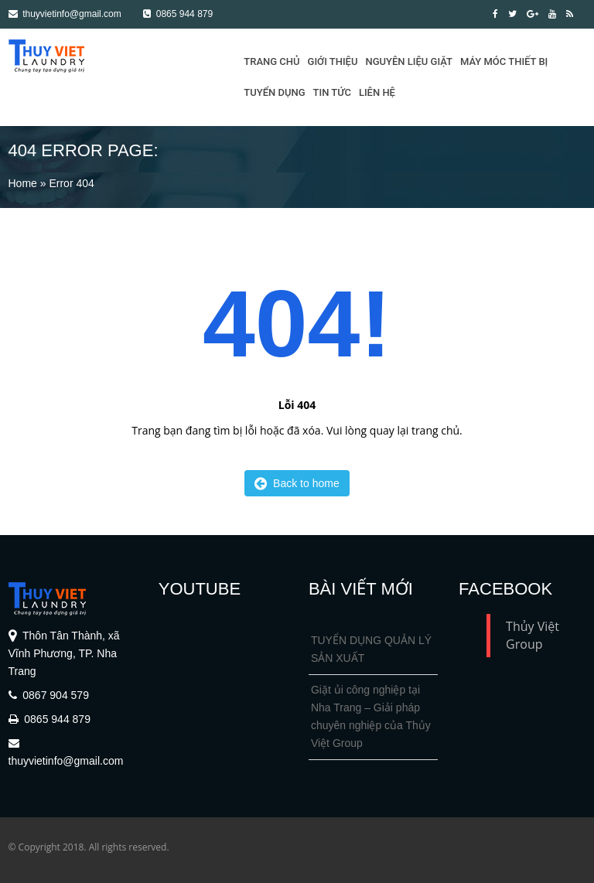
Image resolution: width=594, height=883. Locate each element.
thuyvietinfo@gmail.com (65, 14)
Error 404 (71, 183)
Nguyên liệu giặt (408, 61)
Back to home (296, 483)
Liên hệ (377, 92)
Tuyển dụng (274, 92)
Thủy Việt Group (532, 635)
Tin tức (332, 92)
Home (23, 183)
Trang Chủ (271, 61)
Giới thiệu (333, 61)
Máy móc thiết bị (504, 61)
